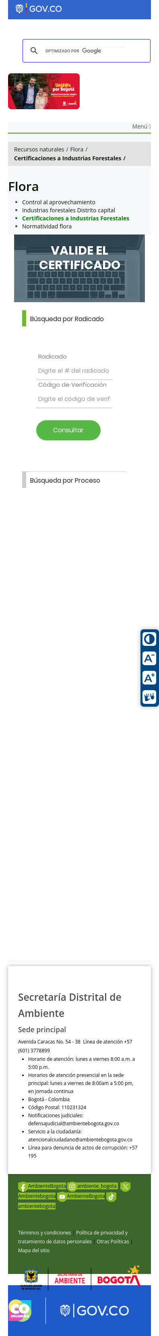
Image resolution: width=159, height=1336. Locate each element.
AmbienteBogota (42, 1185)
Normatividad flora (47, 226)
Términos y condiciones (44, 1232)
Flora (77, 149)
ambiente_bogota (92, 1185)
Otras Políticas (113, 1241)
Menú (141, 126)
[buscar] (85, 51)
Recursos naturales (39, 149)
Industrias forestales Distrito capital (68, 210)
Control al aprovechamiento (58, 202)
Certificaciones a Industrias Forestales (67, 158)
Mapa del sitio (34, 1250)
